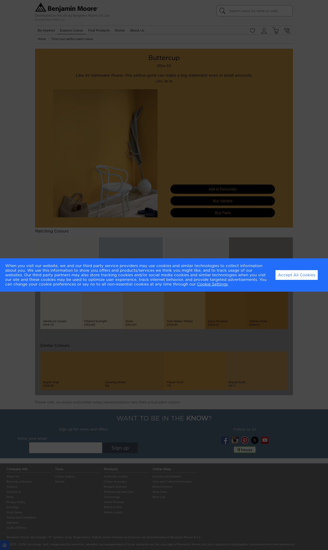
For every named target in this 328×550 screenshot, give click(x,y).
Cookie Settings (212, 284)
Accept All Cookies (296, 275)
